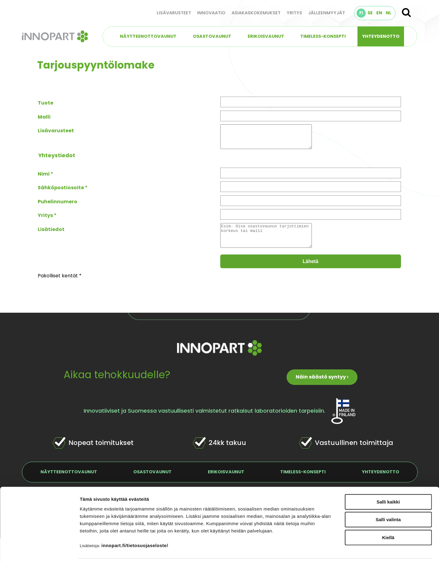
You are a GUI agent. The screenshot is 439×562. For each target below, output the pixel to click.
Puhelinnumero (57, 206)
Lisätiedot (51, 233)
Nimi (44, 178)
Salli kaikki (388, 481)
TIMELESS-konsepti (323, 36)
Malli (44, 116)
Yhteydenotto (380, 36)
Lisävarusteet (174, 13)
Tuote (45, 102)
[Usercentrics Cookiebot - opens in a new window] (39, 550)
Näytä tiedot (325, 550)
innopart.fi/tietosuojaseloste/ (134, 525)
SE (370, 13)
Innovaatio (211, 13)
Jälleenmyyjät (326, 13)
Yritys (294, 13)
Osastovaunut (212, 36)
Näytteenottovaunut (148, 36)
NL (388, 13)
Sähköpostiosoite (61, 192)
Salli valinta (388, 499)
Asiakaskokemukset (256, 13)
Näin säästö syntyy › (322, 385)
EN (379, 13)
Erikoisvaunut (266, 36)
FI (361, 13)
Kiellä (388, 517)
